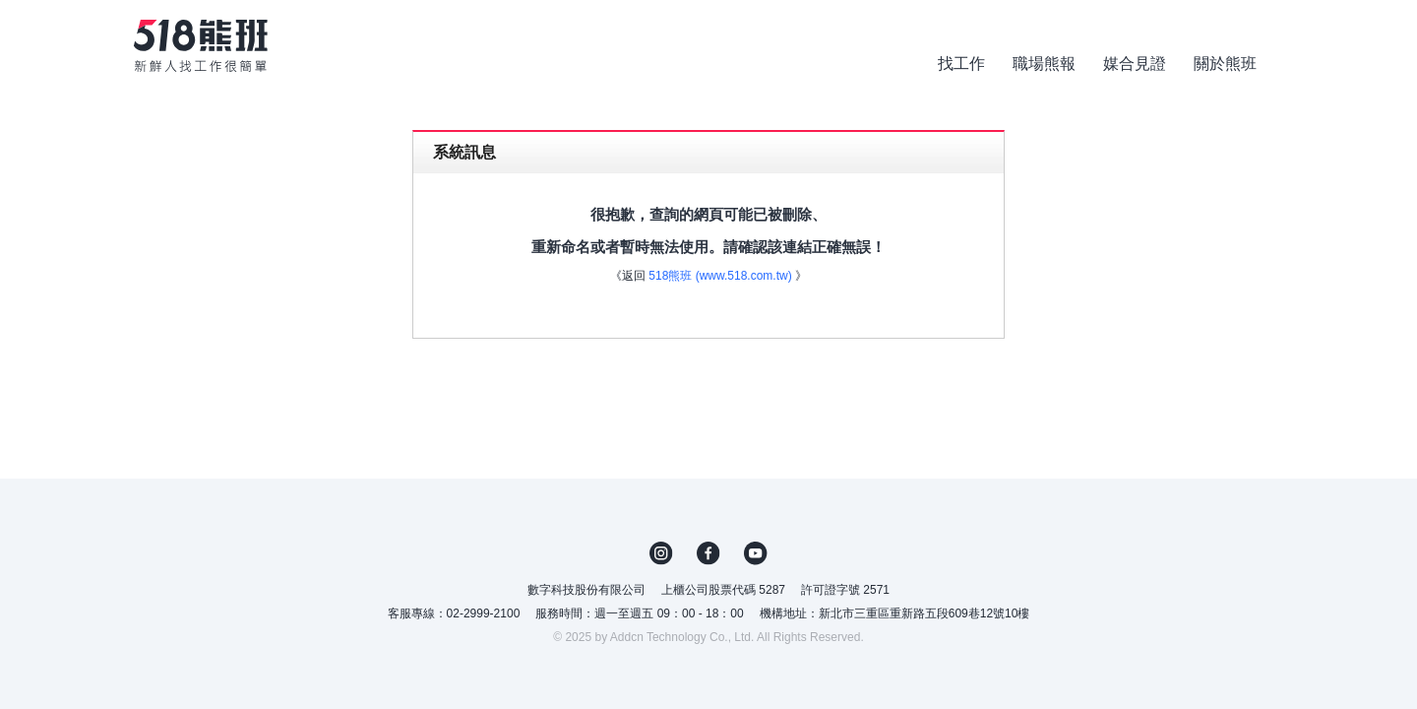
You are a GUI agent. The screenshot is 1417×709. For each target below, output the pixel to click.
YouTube (756, 553)
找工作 (961, 64)
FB (708, 553)
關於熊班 (1225, 64)
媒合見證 (1134, 64)
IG (661, 553)
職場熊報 (1044, 64)
